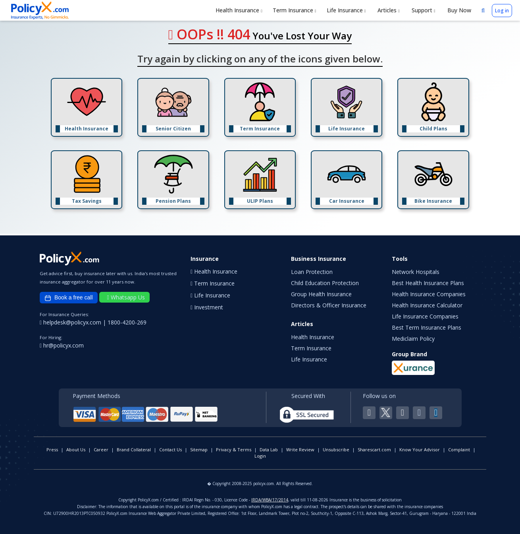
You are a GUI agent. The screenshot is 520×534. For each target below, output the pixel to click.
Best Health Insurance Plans (428, 283)
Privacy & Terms (233, 449)
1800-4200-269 (127, 322)
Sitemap (199, 449)
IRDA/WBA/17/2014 (269, 500)
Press (52, 449)
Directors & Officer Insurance (328, 305)
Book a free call (68, 297)
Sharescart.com (374, 449)
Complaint (459, 449)
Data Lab (269, 449)
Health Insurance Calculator (427, 305)
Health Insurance (239, 10)
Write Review (300, 449)
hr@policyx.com (62, 345)
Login (260, 456)
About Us (75, 449)
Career (101, 449)
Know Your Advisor (419, 449)
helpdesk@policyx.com (71, 322)
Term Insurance (294, 10)
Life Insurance (346, 10)
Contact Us (170, 449)
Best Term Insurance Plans (426, 327)
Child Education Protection (325, 283)
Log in (502, 10)
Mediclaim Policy (413, 338)
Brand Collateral (134, 449)
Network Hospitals (415, 272)
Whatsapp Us (126, 297)
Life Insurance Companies (425, 316)
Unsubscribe (336, 449)
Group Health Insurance (321, 294)
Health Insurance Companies (429, 294)
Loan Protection (312, 272)
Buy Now (458, 10)
